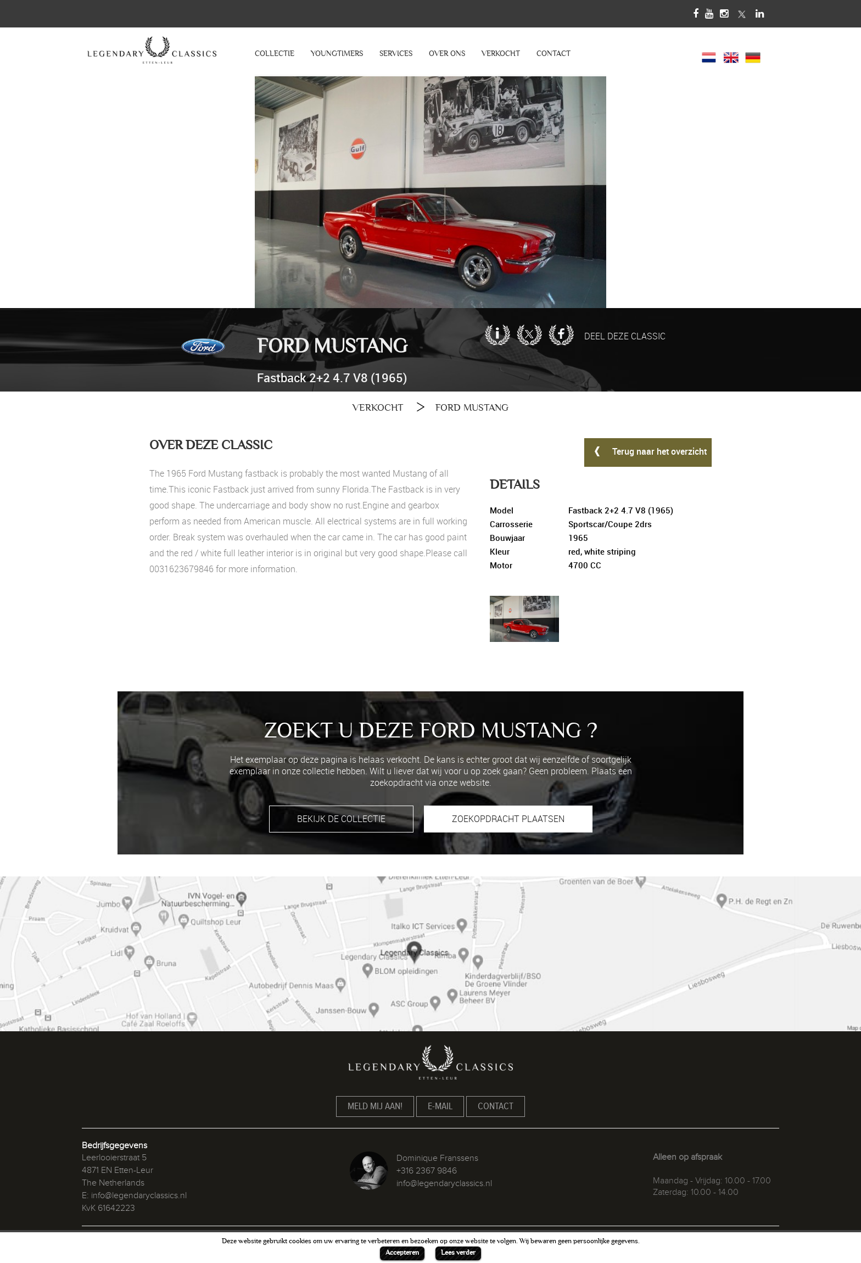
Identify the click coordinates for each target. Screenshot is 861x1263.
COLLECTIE (274, 53)
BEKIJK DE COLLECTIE (341, 819)
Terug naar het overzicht (648, 451)
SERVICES (395, 53)
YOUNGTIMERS (337, 53)
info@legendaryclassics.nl (139, 1195)
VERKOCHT (501, 53)
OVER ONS (447, 53)
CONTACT (553, 53)
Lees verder (458, 1252)
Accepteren (402, 1252)
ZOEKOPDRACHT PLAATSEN (508, 819)
